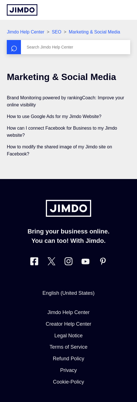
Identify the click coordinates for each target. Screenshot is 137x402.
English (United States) (68, 293)
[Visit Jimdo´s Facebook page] (34, 262)
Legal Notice (68, 335)
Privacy (68, 370)
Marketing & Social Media (94, 32)
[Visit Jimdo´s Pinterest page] (103, 262)
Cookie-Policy (68, 382)
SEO (56, 32)
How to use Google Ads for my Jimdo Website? (54, 116)
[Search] (68, 47)
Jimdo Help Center (25, 32)
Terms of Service (68, 347)
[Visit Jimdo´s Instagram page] (68, 262)
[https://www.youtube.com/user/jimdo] (85, 262)
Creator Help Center (68, 324)
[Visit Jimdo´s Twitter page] (51, 262)
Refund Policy (68, 358)
